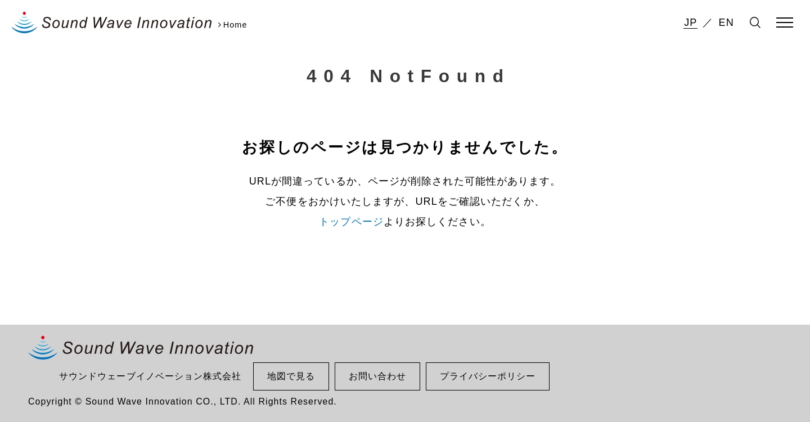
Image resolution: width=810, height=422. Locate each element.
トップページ (351, 221)
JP (690, 22)
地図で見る (291, 376)
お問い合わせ (378, 376)
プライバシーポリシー (488, 376)
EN (726, 22)
